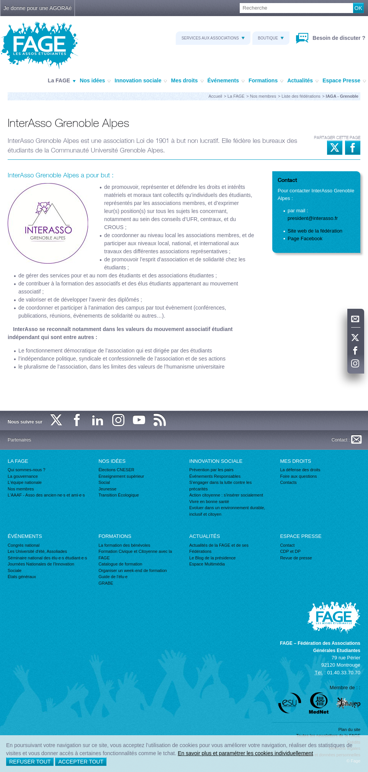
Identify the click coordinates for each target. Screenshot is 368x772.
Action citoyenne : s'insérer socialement (226, 495)
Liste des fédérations (301, 96)
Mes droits (187, 80)
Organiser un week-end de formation (132, 570)
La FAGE (62, 80)
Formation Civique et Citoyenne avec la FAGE (135, 554)
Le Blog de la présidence (212, 558)
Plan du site (349, 729)
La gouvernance (23, 476)
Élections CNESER (116, 469)
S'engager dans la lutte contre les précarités (220, 485)
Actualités (303, 80)
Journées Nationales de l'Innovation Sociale (41, 567)
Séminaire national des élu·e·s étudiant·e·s (47, 558)
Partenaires (19, 440)
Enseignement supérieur (121, 476)
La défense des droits (300, 469)
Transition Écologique (118, 495)
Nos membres (263, 96)
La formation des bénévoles (124, 545)
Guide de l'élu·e (113, 576)
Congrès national (23, 545)
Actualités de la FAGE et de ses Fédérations (219, 548)
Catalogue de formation (120, 564)
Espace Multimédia (207, 564)
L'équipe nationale (25, 482)
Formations (266, 80)
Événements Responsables (214, 476)
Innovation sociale (140, 80)
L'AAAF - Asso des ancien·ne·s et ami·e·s (46, 495)
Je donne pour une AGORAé (37, 8)
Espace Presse (344, 80)
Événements (226, 80)
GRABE (105, 583)
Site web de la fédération (315, 231)
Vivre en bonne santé (209, 501)
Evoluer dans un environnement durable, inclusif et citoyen (227, 510)
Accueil (215, 96)
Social (104, 482)
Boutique (271, 38)
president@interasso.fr (313, 218)
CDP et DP (290, 551)
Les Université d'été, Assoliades (37, 551)
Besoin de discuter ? (338, 38)
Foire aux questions (298, 476)
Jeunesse (107, 489)
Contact (287, 545)
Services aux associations (213, 38)
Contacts (288, 482)
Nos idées (95, 80)
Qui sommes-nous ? (26, 469)
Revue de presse (296, 558)
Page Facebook (305, 238)
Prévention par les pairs (211, 469)
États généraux (22, 576)
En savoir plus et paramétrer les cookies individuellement (245, 753)
